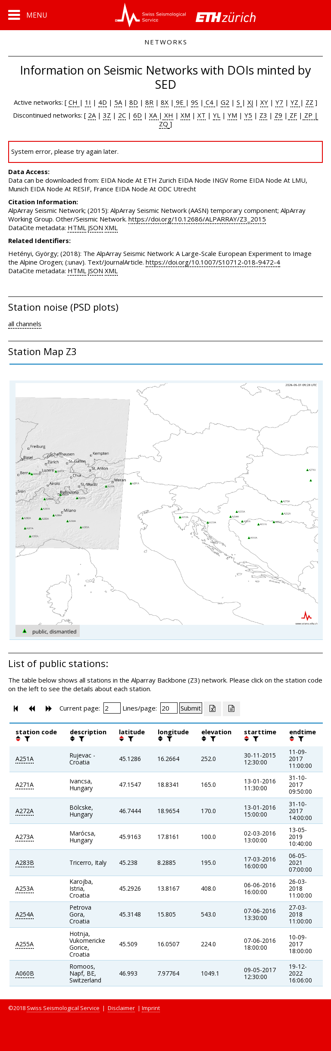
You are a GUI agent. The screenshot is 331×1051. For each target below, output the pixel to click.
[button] (27, 15)
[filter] (26, 738)
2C (122, 115)
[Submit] (190, 708)
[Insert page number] (112, 708)
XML (111, 227)
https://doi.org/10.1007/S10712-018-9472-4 (213, 262)
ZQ (163, 123)
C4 (209, 102)
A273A (25, 837)
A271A (25, 784)
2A (92, 115)
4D (102, 102)
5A (118, 102)
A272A (25, 811)
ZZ (309, 102)
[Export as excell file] (212, 709)
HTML (77, 227)
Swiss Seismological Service (63, 1008)
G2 (225, 102)
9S (194, 102)
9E (179, 102)
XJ (250, 102)
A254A (25, 914)
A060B (25, 973)
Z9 (278, 115)
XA (154, 115)
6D (137, 115)
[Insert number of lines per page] (169, 708)
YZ (295, 102)
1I (88, 102)
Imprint (151, 1008)
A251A (25, 759)
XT (201, 115)
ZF (292, 115)
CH (74, 102)
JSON (95, 227)
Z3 (263, 115)
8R (149, 102)
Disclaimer (121, 1008)
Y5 (248, 115)
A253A (25, 888)
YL (216, 115)
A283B (25, 862)
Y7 (279, 102)
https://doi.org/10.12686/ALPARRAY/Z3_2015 (197, 219)
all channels (24, 323)
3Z (107, 115)
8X (165, 102)
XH (167, 115)
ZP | (310, 115)
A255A (25, 944)
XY (264, 102)
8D (133, 102)
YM (232, 115)
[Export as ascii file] (231, 709)
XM (185, 115)
